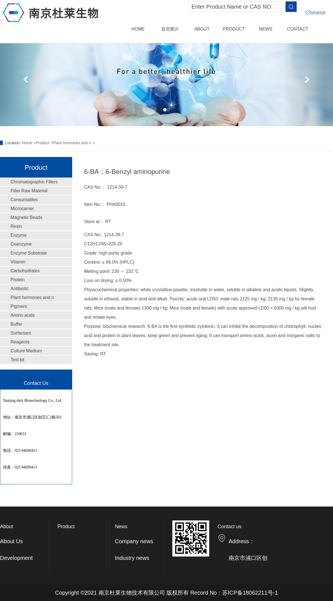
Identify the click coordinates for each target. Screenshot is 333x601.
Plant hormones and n (72, 143)
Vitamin (18, 262)
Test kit (17, 359)
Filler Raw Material (29, 190)
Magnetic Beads (26, 217)
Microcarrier (22, 208)
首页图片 (170, 29)
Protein (18, 279)
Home (138, 29)
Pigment (19, 306)
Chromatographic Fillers (34, 181)
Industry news (132, 558)
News (266, 29)
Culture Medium (26, 350)
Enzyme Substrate (29, 253)
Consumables (24, 199)
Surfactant (21, 333)
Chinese (315, 12)
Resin (16, 226)
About (202, 29)
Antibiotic (20, 288)
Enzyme (19, 235)
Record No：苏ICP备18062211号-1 (234, 593)
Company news (134, 541)
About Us (11, 541)
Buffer (16, 324)
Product (234, 29)
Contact (297, 29)
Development (16, 558)
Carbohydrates (25, 270)
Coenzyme (21, 244)
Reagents (20, 342)
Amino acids (23, 315)
